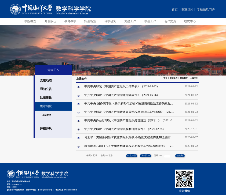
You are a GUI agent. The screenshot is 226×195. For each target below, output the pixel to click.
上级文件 (194, 78)
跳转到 (180, 155)
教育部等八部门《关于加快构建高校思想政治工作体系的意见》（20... (129, 145)
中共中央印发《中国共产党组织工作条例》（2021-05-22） (121, 86)
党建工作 (173, 78)
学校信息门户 (206, 9)
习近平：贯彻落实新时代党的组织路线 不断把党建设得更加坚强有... (128, 137)
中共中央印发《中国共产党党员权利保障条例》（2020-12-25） (124, 129)
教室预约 (187, 9)
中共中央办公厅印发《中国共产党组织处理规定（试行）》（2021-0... (129, 120)
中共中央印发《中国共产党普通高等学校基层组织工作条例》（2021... (129, 111)
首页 (175, 9)
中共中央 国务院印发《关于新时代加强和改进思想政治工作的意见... (128, 103)
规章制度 (184, 78)
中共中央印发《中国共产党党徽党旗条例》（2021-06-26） (121, 94)
